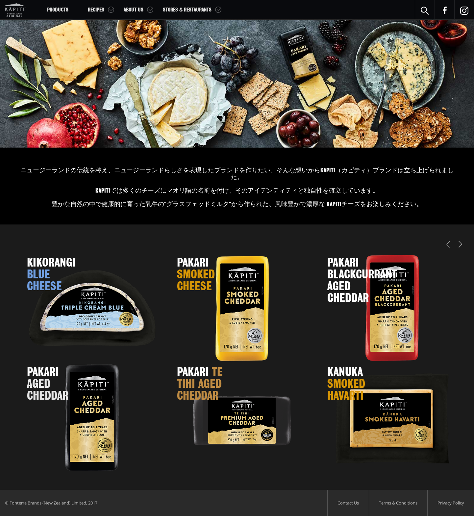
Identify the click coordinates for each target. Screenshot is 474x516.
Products (57, 10)
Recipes (96, 10)
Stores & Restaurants (187, 10)
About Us (133, 10)
